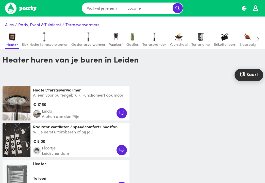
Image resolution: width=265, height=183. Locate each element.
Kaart (249, 74)
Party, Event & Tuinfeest (39, 24)
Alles (9, 24)
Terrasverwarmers (82, 24)
